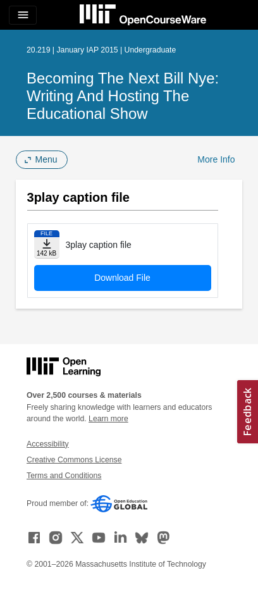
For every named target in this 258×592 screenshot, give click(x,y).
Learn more (108, 418)
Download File (122, 278)
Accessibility (48, 444)
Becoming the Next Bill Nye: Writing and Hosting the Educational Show (123, 96)
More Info (216, 159)
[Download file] (46, 244)
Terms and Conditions (64, 475)
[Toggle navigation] (23, 15)
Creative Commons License (74, 459)
